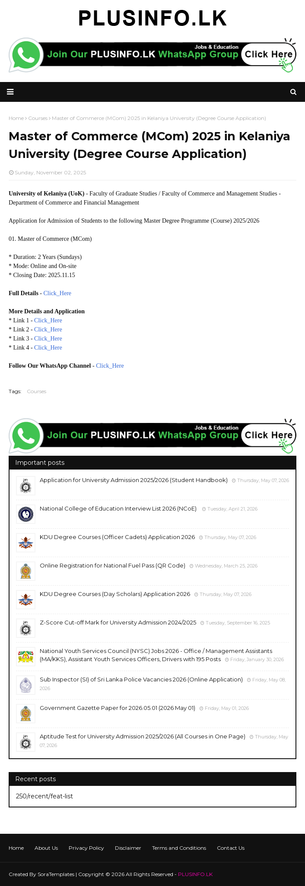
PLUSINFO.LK (195, 874)
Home (16, 848)
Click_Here (58, 293)
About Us (46, 848)
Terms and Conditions (179, 848)
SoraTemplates (56, 874)
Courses (36, 391)
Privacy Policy (86, 848)
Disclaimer (128, 848)
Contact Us (231, 848)
